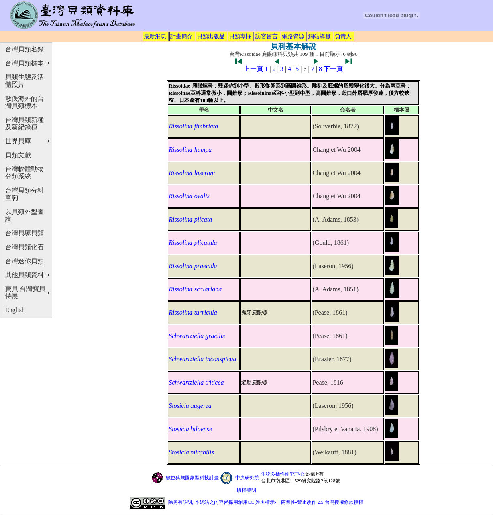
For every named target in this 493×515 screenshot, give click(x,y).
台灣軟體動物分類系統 (24, 172)
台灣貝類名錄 (24, 49)
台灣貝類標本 (24, 63)
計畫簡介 (181, 36)
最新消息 (155, 36)
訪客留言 (266, 36)
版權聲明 (246, 490)
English (15, 310)
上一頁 (253, 68)
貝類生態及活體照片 (24, 80)
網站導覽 (319, 36)
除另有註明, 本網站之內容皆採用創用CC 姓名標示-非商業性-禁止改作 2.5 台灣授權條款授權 (265, 502)
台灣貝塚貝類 (24, 233)
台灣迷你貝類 (24, 261)
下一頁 (333, 68)
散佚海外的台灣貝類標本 (24, 102)
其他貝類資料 (24, 274)
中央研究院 (247, 477)
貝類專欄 (240, 36)
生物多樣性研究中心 (282, 474)
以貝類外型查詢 (24, 215)
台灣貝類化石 (24, 247)
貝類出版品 (211, 36)
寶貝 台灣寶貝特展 (25, 292)
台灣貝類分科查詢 (24, 194)
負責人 (343, 36)
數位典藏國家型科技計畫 (192, 477)
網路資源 (293, 36)
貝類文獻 (18, 155)
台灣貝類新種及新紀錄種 (24, 123)
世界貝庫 (18, 141)
